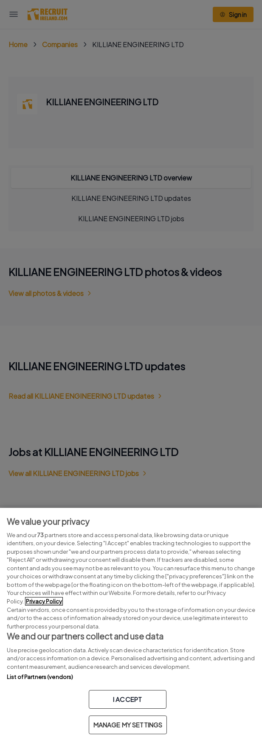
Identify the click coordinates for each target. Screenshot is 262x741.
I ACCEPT (127, 699)
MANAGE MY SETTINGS (128, 725)
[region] (131, 624)
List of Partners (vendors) (40, 676)
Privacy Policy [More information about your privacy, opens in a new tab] (44, 601)
